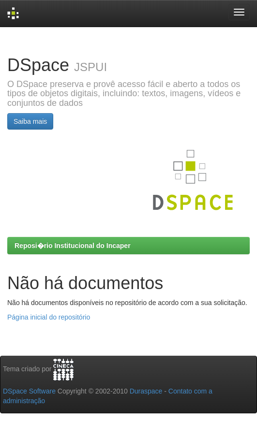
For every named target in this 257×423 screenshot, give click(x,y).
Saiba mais (30, 121)
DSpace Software (29, 391)
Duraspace (146, 391)
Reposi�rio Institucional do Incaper (73, 245)
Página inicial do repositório (48, 317)
